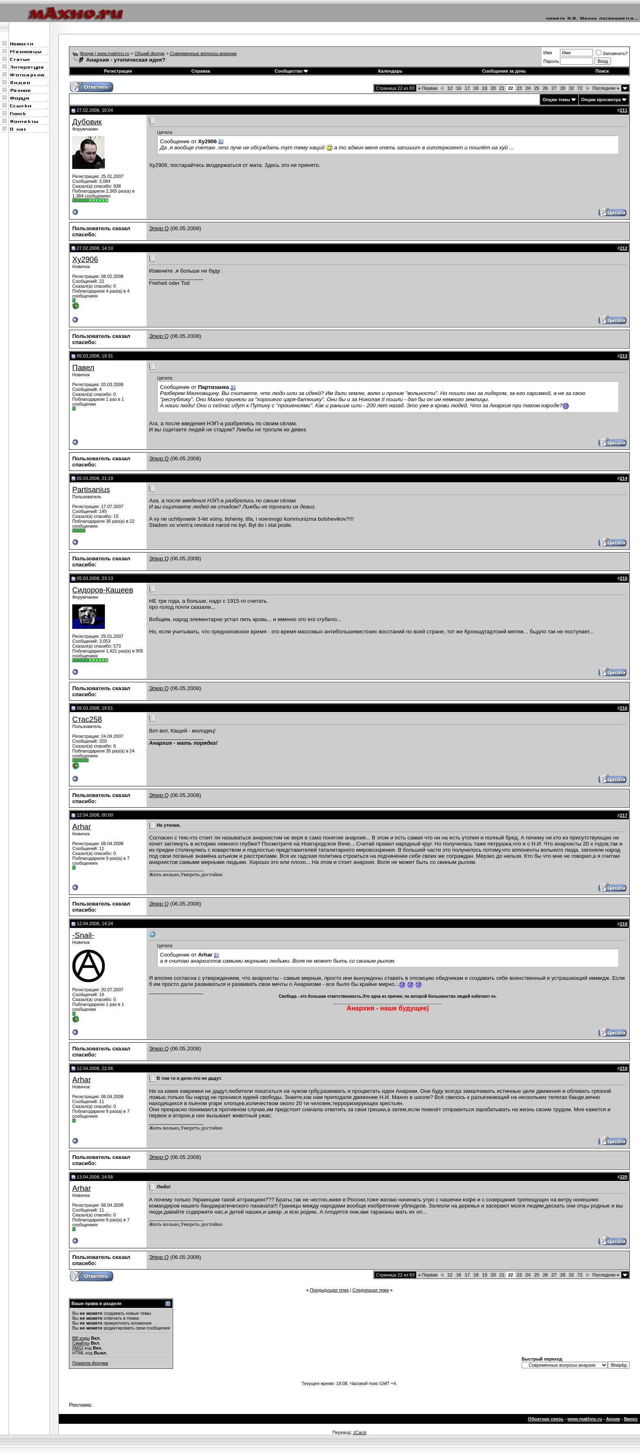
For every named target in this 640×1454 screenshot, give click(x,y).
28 (562, 88)
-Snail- (83, 935)
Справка (200, 71)
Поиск (602, 71)
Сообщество (291, 71)
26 (545, 88)
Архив (613, 1418)
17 (467, 88)
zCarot (359, 1432)
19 (484, 88)
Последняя (606, 88)
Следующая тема (370, 1290)
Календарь (390, 71)
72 (580, 88)
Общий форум (149, 53)
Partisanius (91, 489)
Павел (83, 367)
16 (458, 88)
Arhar (81, 826)
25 (536, 88)
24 (527, 88)
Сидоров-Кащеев (102, 590)
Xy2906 (85, 259)
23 (519, 88)
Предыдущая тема (329, 1290)
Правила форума (90, 1363)
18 (475, 88)
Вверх (631, 1418)
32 (571, 88)
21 (502, 88)
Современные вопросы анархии (203, 53)
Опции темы (556, 99)
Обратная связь (545, 1418)
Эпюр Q (159, 228)
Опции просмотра (601, 99)
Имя (547, 52)
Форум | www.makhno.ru (104, 53)
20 (493, 88)
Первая (428, 88)
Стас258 (87, 719)
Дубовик (87, 122)
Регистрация (118, 71)
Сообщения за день (504, 71)
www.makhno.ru (584, 1418)
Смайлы (80, 1343)
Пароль (551, 61)
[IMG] (77, 1347)
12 (449, 88)
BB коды (81, 1338)
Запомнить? (612, 53)
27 (553, 88)
